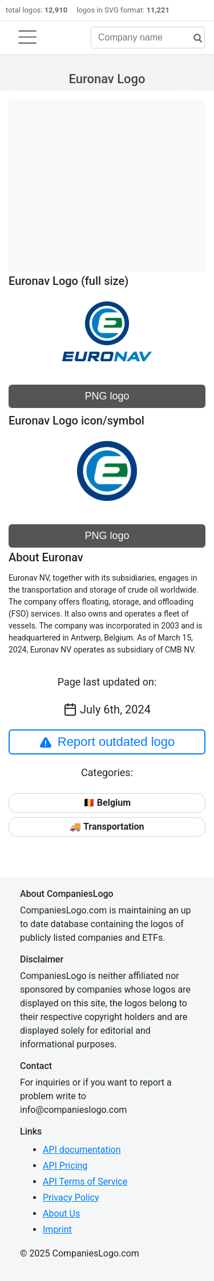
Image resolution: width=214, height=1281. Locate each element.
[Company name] (148, 37)
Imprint (57, 1229)
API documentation (82, 1149)
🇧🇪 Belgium (107, 802)
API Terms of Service (85, 1181)
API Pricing (65, 1165)
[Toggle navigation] (27, 37)
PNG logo (106, 396)
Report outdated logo (107, 742)
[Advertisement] (107, 179)
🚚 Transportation (107, 826)
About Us (61, 1213)
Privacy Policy (71, 1197)
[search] (193, 38)
